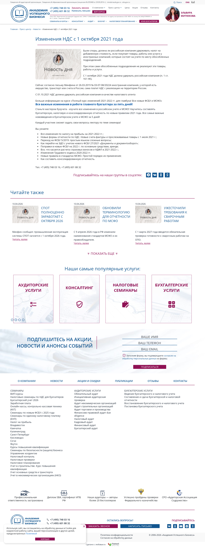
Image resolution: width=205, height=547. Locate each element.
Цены (127, 7)
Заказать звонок (80, 7)
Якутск (14, 443)
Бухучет (102, 21)
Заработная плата (20, 403)
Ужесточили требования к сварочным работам (175, 214)
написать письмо (140, 526)
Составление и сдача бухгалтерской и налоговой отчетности (152, 398)
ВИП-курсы (99, 12)
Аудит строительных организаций (93, 406)
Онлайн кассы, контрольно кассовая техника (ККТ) (36, 408)
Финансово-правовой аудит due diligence (92, 414)
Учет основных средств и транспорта (31, 472)
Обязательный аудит (86, 393)
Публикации (125, 381)
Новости (57, 381)
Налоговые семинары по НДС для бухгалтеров (36, 396)
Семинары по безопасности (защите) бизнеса (36, 450)
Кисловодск (17, 437)
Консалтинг (78, 21)
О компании (97, 7)
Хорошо (45, 539)
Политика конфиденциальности (116, 534)
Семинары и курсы (59, 21)
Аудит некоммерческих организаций (95, 403)
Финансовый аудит (85, 425)
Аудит (91, 21)
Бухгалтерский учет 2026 (24, 399)
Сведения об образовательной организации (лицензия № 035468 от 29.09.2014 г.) (74, 2)
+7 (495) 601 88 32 (60, 11)
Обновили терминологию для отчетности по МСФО (116, 214)
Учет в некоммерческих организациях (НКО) (35, 475)
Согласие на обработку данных (116, 537)
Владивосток (17, 425)
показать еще (102, 253)
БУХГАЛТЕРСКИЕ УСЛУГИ (138, 390)
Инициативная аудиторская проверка (90, 398)
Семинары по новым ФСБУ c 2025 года (32, 412)
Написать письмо (81, 10)
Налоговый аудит (84, 418)
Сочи (13, 440)
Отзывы (144, 7)
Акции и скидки (89, 381)
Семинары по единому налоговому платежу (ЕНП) (35, 417)
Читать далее (19, 239)
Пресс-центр (114, 7)
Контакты (154, 7)
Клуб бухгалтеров (149, 21)
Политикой (31, 533)
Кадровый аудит (83, 421)
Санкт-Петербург (19, 434)
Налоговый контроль (22, 456)
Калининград (17, 431)
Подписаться (149, 366)
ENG (187, 2)
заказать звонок (99, 526)
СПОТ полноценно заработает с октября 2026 (52, 214)
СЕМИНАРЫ (17, 390)
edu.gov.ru (126, 2)
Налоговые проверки (22, 459)
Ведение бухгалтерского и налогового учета (149, 393)
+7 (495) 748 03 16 (60, 8)
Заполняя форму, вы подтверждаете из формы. (149, 356)
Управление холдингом (23, 453)
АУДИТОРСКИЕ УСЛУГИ (87, 390)
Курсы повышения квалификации (29, 447)
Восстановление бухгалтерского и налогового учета (154, 403)
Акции (135, 7)
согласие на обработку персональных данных (149, 357)
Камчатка (15, 428)
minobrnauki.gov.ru (114, 2)
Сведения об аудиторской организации (25, 2)
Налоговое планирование (123, 21)
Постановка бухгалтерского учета (143, 406)
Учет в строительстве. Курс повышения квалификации (32, 467)
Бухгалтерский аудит (86, 428)
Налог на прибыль (21, 421)
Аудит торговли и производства (92, 409)
